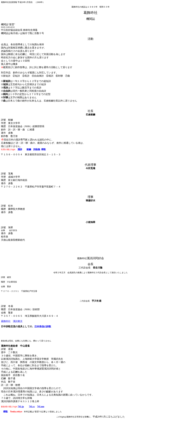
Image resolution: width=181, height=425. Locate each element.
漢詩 (20, 149)
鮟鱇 (29, 149)
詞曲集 (36, 149)
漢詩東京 (17, 321)
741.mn (40, 406)
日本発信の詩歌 (42, 326)
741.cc (32, 406)
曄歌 (43, 149)
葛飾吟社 (6, 321)
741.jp (21, 406)
